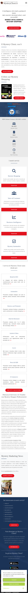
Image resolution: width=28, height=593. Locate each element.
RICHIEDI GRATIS (19, 97)
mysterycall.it (8, 518)
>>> (10, 283)
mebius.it (7, 503)
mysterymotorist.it (9, 505)
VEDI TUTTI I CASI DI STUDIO (14, 390)
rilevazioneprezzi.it (9, 516)
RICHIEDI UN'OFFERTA (14, 28)
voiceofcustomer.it (9, 507)
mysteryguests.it (8, 512)
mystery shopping (13, 440)
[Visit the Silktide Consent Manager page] (23, 588)
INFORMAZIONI (14, 546)
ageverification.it (8, 514)
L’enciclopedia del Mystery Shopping (13, 521)
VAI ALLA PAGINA (7, 71)
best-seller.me (8, 510)
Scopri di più (14, 185)
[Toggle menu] (26, 3)
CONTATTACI (14, 525)
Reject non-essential (14, 584)
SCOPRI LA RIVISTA (7, 475)
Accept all (14, 579)
